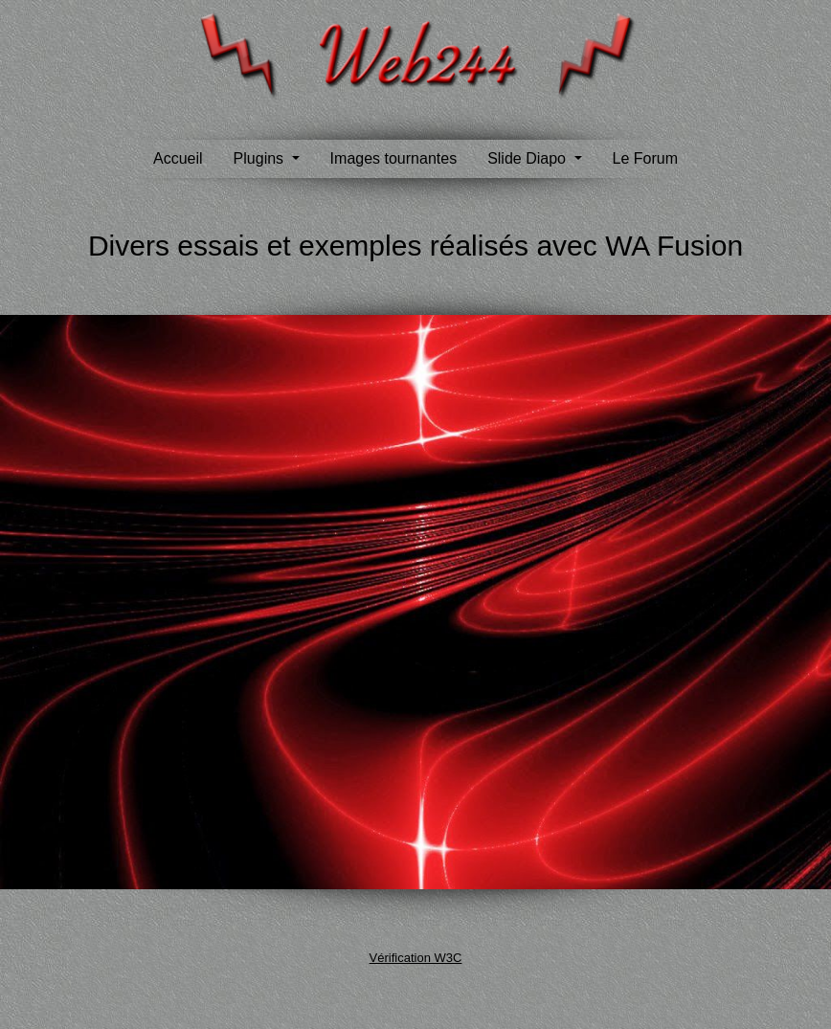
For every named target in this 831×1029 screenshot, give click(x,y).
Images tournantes (394, 158)
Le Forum (645, 158)
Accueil (178, 158)
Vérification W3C (416, 958)
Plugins (261, 158)
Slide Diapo (528, 158)
